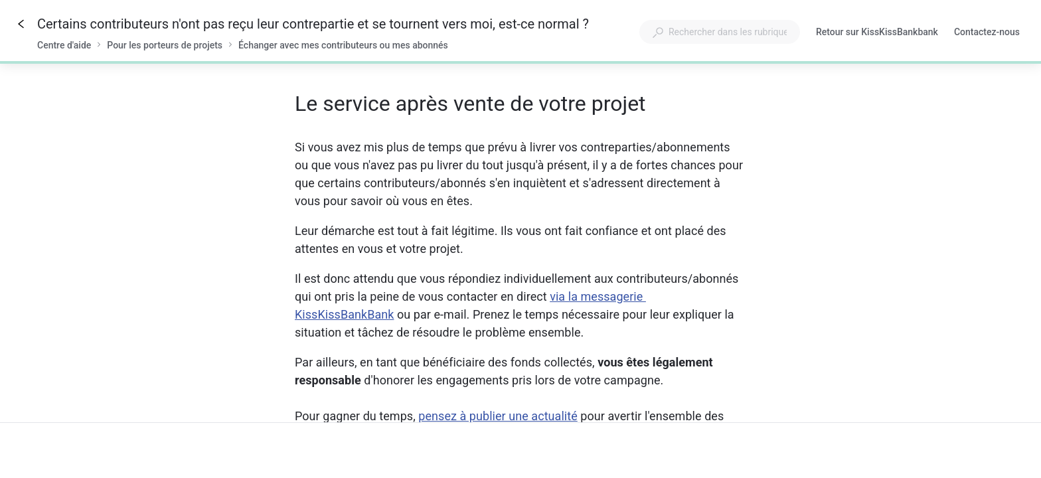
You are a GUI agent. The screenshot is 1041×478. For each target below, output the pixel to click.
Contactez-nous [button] (987, 32)
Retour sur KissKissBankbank (877, 33)
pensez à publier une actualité (497, 416)
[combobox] (719, 32)
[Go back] (21, 24)
